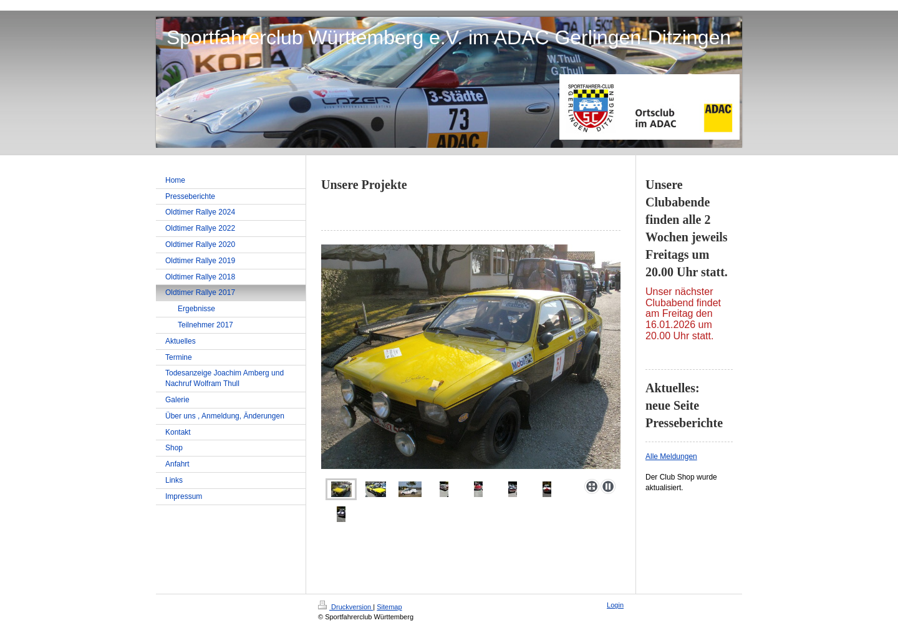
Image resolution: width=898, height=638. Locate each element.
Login (615, 605)
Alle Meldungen (671, 456)
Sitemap (389, 607)
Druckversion (345, 607)
